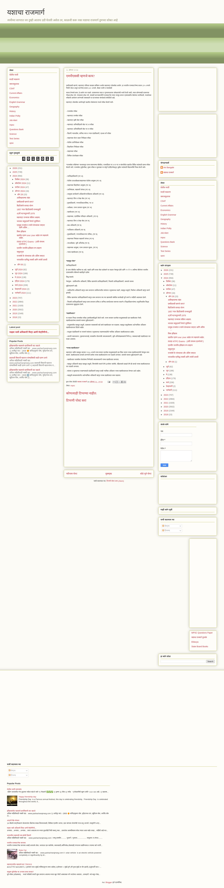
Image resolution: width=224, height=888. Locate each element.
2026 (15, 168)
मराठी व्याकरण (14, 79)
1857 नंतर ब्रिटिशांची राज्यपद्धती (29, 209)
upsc (11, 143)
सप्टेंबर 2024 (20, 187)
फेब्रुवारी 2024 (21, 289)
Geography (14, 107)
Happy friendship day (27, 797)
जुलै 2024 (19, 269)
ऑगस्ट (168, 293)
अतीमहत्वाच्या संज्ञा (23, 198)
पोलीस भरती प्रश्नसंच (14, 789)
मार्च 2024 (19, 285)
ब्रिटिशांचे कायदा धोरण (25, 205)
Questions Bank (16, 129)
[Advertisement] (93, 43)
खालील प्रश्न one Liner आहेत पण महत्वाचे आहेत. (186, 337)
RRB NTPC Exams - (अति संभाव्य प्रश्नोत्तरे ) (186, 341)
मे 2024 (18, 277)
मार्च (167, 382)
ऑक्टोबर (169, 285)
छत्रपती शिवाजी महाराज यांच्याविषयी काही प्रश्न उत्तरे (28, 358)
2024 (15, 176)
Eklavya (194, 642)
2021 (15, 305)
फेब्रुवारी (169, 386)
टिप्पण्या (166, 530)
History (12, 111)
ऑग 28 (20, 194)
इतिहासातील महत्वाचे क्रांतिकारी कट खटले (24, 345)
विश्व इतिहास (21, 231)
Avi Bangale (168, 167)
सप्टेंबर (168, 289)
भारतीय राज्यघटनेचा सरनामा (16, 843)
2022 (15, 302)
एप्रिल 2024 (20, 281)
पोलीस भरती (13, 75)
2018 (15, 317)
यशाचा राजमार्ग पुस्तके (199, 637)
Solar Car (23, 850)
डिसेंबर (168, 281)
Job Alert (13, 120)
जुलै (167, 366)
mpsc (73, 386)
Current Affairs (15, 93)
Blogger (109, 882)
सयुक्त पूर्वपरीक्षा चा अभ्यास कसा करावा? (20, 872)
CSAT (12, 88)
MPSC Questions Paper (202, 633)
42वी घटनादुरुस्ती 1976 (26, 213)
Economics (14, 97)
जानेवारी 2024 (20, 293)
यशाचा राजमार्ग (26, 12)
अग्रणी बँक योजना (13, 820)
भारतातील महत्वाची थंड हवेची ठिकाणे (19, 835)
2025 (15, 172)
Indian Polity (14, 116)
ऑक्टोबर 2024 (21, 183)
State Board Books (199, 646)
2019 (15, 313)
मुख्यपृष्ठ (108, 473)
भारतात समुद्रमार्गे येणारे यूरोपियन (28, 221)
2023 (15, 298)
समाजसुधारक (14, 84)
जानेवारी (169, 390)
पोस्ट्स (165, 526)
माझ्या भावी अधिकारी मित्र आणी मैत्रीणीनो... (29, 332)
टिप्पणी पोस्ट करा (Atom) (115, 481)
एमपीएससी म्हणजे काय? (25, 202)
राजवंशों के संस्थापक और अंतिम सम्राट (31, 256)
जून (167, 370)
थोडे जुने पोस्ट (145, 473)
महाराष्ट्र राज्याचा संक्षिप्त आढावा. (28, 217)
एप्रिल (168, 378)
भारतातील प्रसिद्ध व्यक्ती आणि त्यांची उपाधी (32, 260)
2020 (15, 309)
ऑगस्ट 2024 (20, 191)
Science (13, 134)
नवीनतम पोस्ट (71, 473)
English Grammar (17, 102)
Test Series (14, 138)
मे (167, 374)
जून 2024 (19, 273)
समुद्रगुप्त (20, 252)
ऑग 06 (20, 264)
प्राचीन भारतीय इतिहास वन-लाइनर (29, 248)
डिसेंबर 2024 (20, 179)
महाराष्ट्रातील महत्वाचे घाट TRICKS (19, 864)
